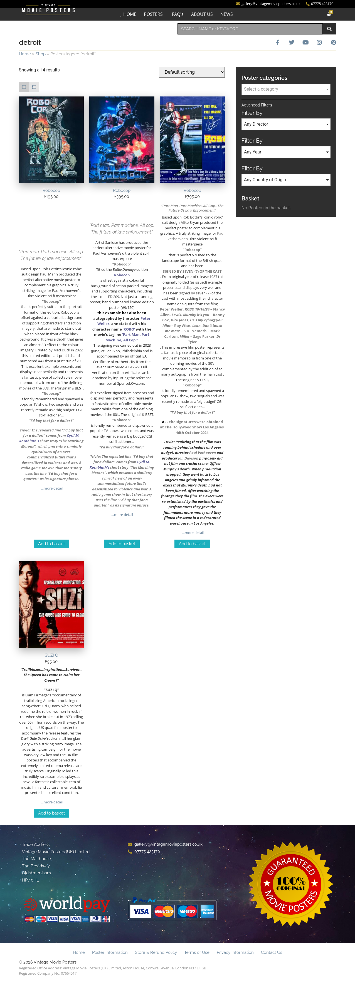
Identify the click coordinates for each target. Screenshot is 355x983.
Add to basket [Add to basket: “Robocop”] (51, 543)
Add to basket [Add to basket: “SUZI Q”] (51, 813)
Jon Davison (188, 458)
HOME (129, 14)
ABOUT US (202, 14)
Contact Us (271, 952)
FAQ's (178, 14)
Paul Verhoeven (202, 452)
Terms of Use (196, 952)
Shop (41, 53)
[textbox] (286, 89)
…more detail (51, 488)
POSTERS (153, 14)
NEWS (226, 14)
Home (25, 53)
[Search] (329, 28)
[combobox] (250, 28)
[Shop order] (192, 72)
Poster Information (110, 952)
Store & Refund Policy (156, 952)
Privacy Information (235, 952)
